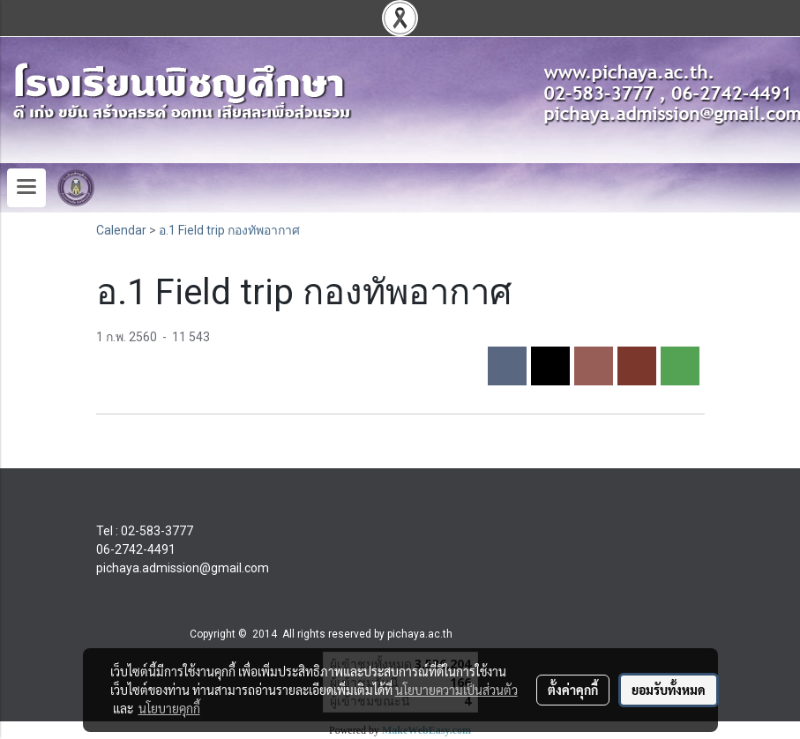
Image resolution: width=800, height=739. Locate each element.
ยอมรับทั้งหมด (669, 690)
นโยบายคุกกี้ (169, 708)
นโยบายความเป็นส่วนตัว (456, 690)
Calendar (121, 230)
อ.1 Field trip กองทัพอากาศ (229, 230)
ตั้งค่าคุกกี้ (573, 690)
